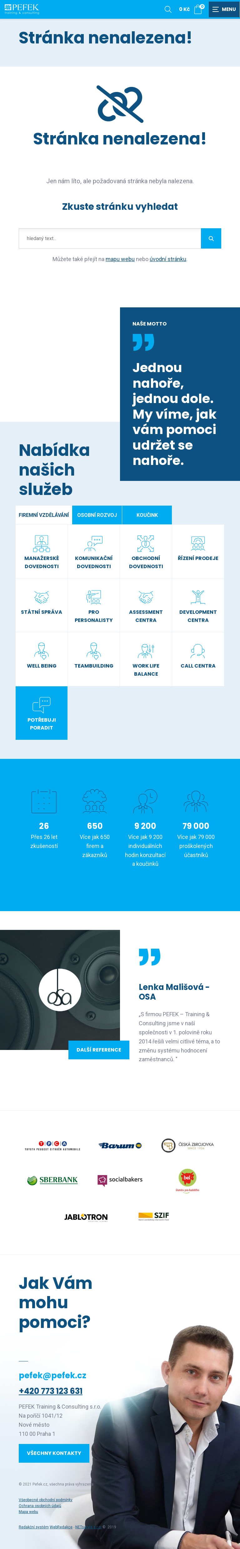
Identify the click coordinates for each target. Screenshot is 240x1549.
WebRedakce (61, 1527)
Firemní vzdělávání (44, 515)
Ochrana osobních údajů (40, 1506)
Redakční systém (34, 1527)
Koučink (147, 515)
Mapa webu (28, 1512)
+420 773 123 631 (50, 1391)
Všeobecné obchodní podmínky (45, 1500)
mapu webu (120, 259)
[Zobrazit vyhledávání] (168, 9)
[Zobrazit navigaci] (224, 9)
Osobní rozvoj (97, 515)
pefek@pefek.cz (52, 1375)
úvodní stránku (168, 259)
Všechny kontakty (54, 1453)
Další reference (99, 1049)
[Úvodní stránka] (22, 9)
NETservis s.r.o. (88, 1527)
